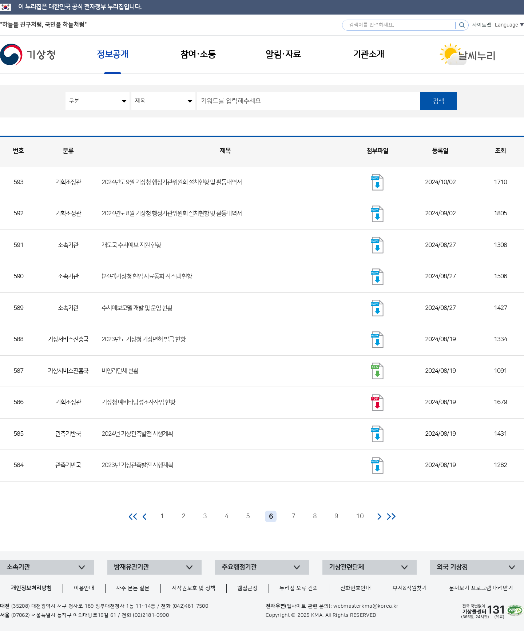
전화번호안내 (355, 588)
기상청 (27, 54)
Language (506, 25)
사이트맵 (481, 25)
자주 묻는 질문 (133, 588)
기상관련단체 (346, 567)
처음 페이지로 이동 (133, 516)
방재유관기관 (131, 567)
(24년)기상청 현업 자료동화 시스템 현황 (147, 276)
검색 (438, 101)
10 (360, 516)
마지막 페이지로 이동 (391, 516)
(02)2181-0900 (151, 615)
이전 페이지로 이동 (145, 516)
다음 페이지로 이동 (379, 516)
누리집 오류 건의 (298, 588)
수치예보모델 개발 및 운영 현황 (137, 308)
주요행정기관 (239, 567)
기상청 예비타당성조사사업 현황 (138, 402)
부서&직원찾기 (410, 588)
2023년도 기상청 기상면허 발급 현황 (143, 339)
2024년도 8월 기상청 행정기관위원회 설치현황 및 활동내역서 (172, 213)
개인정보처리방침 (31, 588)
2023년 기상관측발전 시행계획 (137, 465)
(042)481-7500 (190, 606)
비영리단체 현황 (120, 371)
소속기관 (18, 567)
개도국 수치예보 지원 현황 (131, 245)
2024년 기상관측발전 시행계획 (137, 434)
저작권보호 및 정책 (193, 588)
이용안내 (84, 588)
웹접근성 (247, 588)
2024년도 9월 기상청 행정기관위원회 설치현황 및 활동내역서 (172, 182)
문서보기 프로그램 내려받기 (481, 588)
